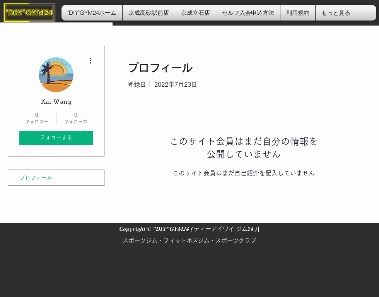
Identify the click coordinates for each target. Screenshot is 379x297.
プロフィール (36, 177)
